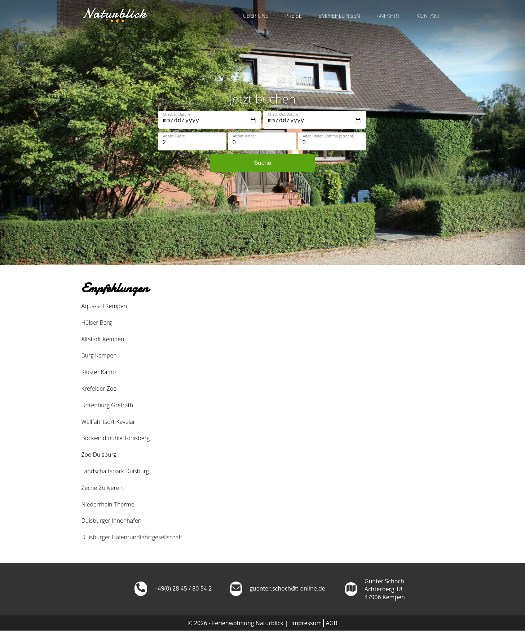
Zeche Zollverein (102, 488)
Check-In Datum (176, 114)
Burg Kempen (99, 355)
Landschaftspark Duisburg (115, 471)
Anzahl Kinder (244, 136)
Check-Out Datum (283, 114)
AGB (331, 623)
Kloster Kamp (98, 372)
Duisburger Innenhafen (111, 521)
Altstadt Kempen (102, 339)
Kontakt (428, 15)
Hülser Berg (96, 322)
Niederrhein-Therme (107, 504)
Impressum (306, 623)
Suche (262, 162)
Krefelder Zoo (99, 388)
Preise (293, 15)
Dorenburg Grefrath (107, 405)
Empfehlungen (339, 15)
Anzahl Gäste (174, 136)
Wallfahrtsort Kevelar (108, 422)
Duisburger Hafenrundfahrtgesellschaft (131, 537)
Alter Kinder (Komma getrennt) (328, 136)
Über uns (255, 15)
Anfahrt (388, 15)
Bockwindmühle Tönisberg (115, 438)
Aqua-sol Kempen (104, 306)
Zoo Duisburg (98, 455)
